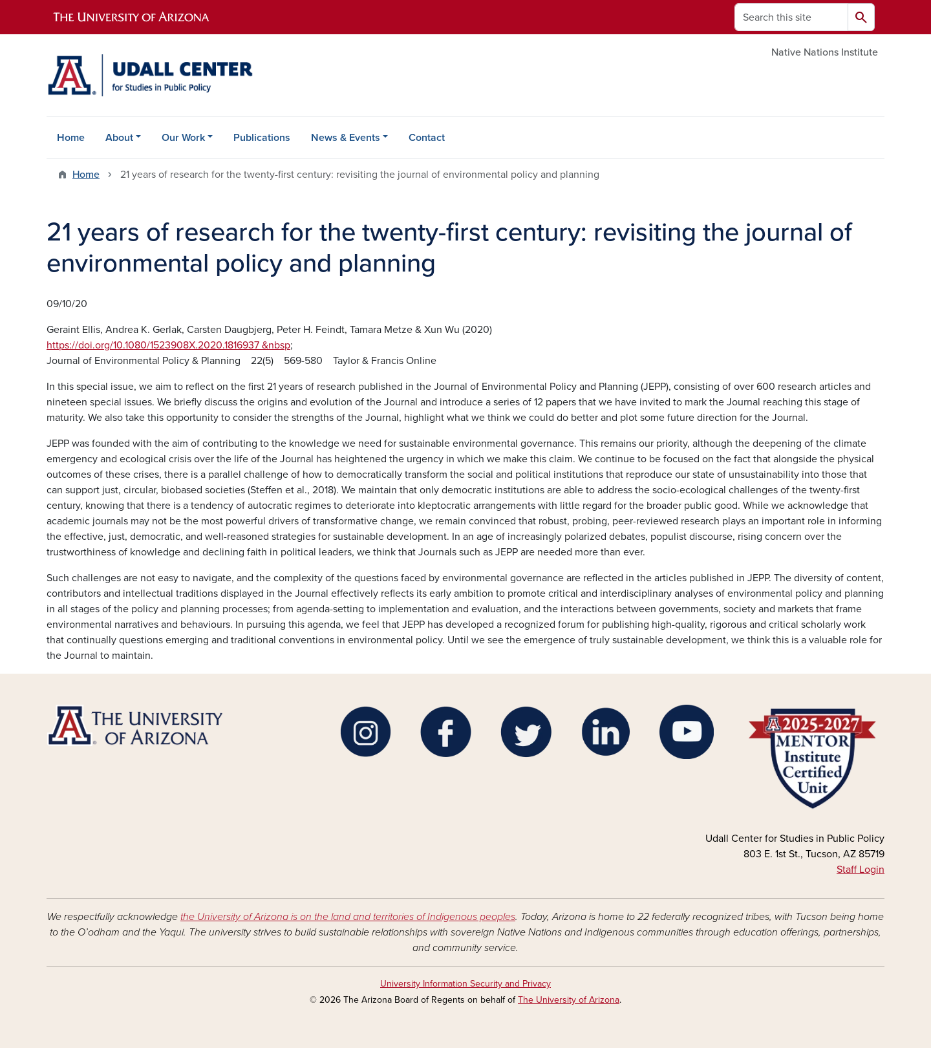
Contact (427, 137)
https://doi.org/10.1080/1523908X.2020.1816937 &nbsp (168, 345)
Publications (261, 137)
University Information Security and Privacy (465, 983)
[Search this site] (791, 17)
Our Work (183, 137)
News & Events (345, 137)
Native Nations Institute (824, 52)
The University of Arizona (568, 999)
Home (71, 137)
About (119, 137)
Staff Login (860, 869)
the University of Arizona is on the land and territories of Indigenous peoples (347, 916)
